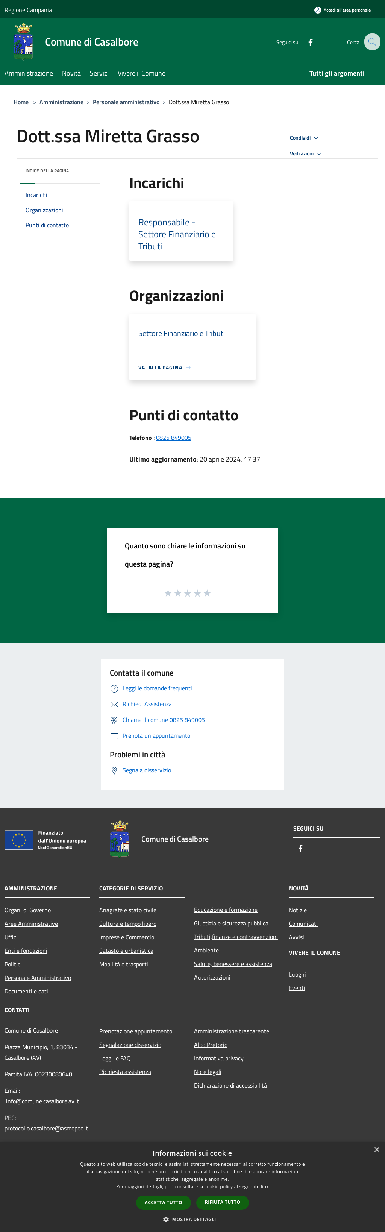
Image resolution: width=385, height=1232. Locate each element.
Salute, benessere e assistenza (233, 963)
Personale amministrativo (126, 101)
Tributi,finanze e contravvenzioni (236, 936)
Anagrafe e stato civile (127, 910)
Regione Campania (28, 9)
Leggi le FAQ (115, 1058)
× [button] (376, 1150)
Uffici (11, 937)
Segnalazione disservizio (130, 1044)
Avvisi (296, 937)
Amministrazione (61, 101)
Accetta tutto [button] (163, 1202)
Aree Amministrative (31, 923)
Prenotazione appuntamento (135, 1031)
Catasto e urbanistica (126, 950)
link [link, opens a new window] (265, 1186)
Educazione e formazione (226, 909)
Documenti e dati (26, 991)
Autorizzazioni (212, 977)
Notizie (298, 910)
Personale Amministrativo (38, 977)
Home (21, 101)
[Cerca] (371, 42)
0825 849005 (173, 437)
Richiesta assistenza (125, 1071)
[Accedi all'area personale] (342, 10)
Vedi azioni (307, 153)
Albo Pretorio (210, 1044)
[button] (192, 1219)
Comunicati (303, 923)
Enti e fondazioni (26, 950)
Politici (13, 964)
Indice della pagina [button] (47, 170)
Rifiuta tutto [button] (223, 1202)
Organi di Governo (28, 910)
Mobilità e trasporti (123, 964)
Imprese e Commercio (126, 937)
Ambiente (206, 950)
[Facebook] (304, 41)
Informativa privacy (219, 1058)
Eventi (297, 987)
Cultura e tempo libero (127, 923)
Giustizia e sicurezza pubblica (231, 923)
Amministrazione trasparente (231, 1031)
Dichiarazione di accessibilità (230, 1085)
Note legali (207, 1071)
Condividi (305, 138)
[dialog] (192, 1187)
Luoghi (297, 974)
